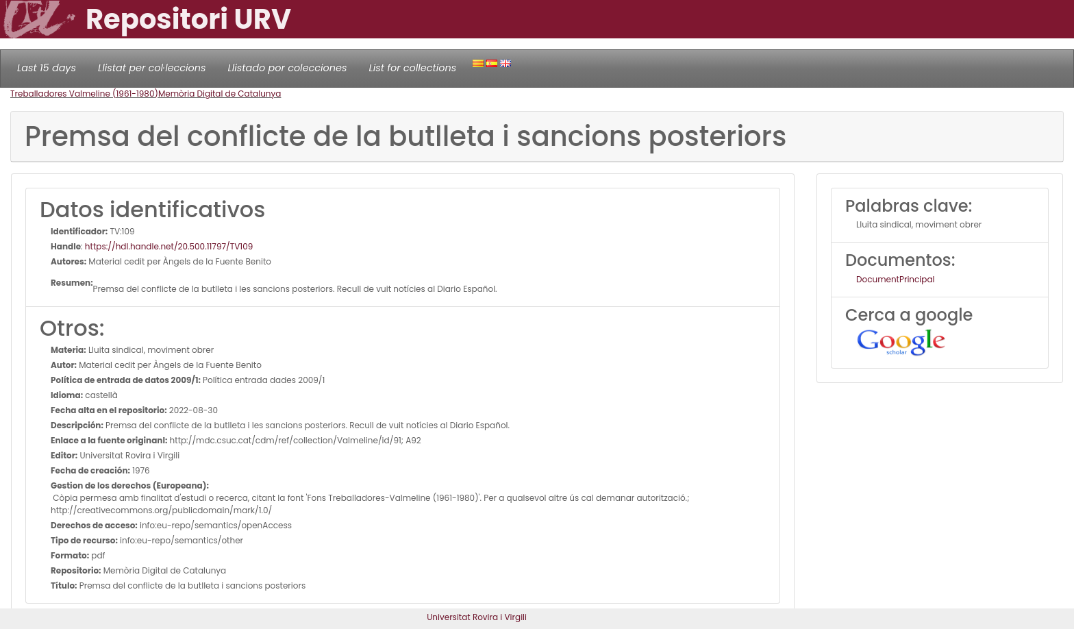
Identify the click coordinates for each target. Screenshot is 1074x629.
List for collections (412, 68)
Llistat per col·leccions (152, 68)
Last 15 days (46, 68)
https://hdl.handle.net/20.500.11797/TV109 (169, 246)
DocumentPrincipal (895, 279)
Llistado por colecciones (287, 68)
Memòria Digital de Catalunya (220, 93)
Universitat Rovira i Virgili (477, 617)
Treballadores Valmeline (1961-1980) (84, 93)
